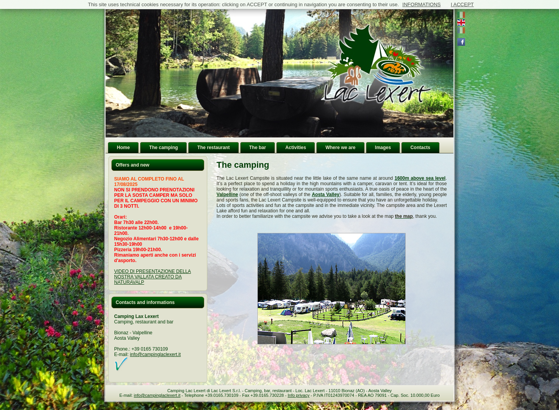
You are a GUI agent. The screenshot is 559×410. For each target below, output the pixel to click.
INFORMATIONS (422, 4)
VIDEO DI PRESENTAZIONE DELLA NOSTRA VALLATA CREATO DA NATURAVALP (152, 277)
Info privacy (298, 395)
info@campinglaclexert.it (155, 354)
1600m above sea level (419, 178)
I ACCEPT (462, 4)
